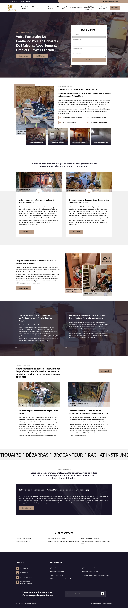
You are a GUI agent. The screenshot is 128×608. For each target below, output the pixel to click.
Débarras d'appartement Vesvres (57, 538)
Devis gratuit (114, 7)
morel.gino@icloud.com (26, 577)
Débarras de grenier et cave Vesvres (90, 538)
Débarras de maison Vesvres (23, 538)
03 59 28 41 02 (24, 568)
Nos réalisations (40, 56)
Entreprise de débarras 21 (24, 7)
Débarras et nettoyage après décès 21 (101, 7)
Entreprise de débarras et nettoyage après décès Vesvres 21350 (95, 542)
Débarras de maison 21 (37, 7)
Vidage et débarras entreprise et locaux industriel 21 (89, 8)
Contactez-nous (23, 56)
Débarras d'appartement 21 (50, 7)
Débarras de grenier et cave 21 (63, 7)
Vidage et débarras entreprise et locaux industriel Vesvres (63, 541)
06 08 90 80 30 (24, 573)
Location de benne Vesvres (23, 541)
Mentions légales (96, 603)
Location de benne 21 (76, 7)
